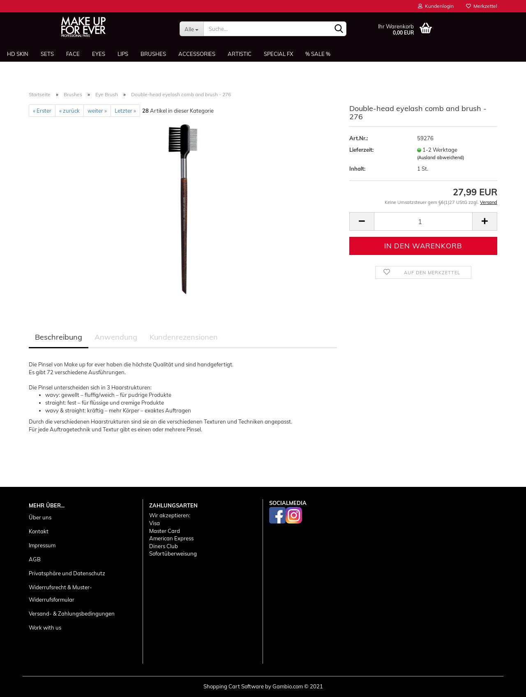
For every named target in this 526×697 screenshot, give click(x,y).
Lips (123, 54)
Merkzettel (481, 6)
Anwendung (116, 337)
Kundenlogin (436, 6)
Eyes (98, 54)
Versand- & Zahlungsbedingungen (72, 613)
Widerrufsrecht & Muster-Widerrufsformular (60, 593)
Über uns (40, 517)
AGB (35, 559)
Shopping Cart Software (233, 686)
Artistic (239, 54)
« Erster (42, 110)
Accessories (196, 54)
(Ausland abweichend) (440, 157)
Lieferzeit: (361, 149)
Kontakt (38, 531)
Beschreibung (58, 337)
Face (73, 54)
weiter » (97, 110)
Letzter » (125, 110)
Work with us (45, 627)
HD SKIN (17, 54)
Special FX (278, 54)
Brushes (153, 54)
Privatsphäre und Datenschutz (67, 573)
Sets (47, 54)
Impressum (42, 545)
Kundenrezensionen (184, 337)
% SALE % (317, 54)
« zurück (69, 110)
